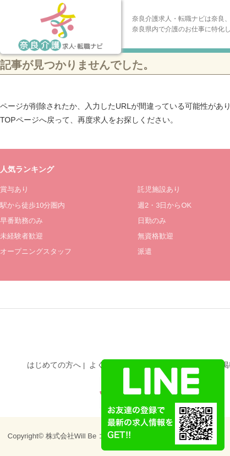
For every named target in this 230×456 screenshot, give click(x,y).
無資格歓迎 (155, 236)
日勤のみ (152, 220)
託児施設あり (159, 189)
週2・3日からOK (164, 205)
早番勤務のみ (21, 220)
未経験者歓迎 (21, 236)
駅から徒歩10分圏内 (32, 205)
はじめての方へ (54, 364)
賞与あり (14, 189)
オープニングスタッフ (36, 251)
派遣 (145, 251)
